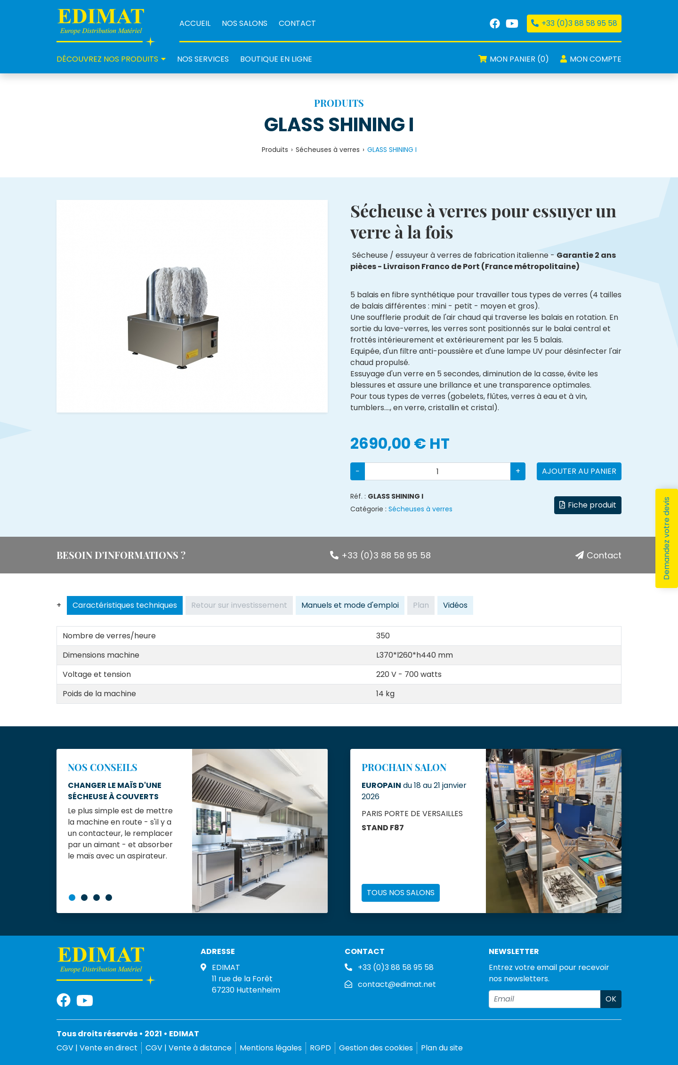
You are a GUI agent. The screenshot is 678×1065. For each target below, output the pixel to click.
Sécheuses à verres (328, 149)
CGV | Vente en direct (96, 1047)
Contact (297, 23)
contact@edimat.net (397, 984)
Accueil (194, 23)
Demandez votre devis (666, 538)
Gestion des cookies (376, 1047)
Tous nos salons (401, 892)
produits (111, 59)
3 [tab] (96, 897)
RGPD (320, 1047)
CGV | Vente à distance (188, 1047)
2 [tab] (84, 897)
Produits (275, 149)
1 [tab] (72, 897)
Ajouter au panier (579, 471)
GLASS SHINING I (339, 124)
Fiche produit (587, 505)
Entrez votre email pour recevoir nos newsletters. (549, 973)
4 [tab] (109, 897)
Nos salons (244, 23)
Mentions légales (271, 1047)
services (203, 59)
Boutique (276, 59)
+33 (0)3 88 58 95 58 (380, 555)
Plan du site (442, 1047)
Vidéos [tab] (455, 605)
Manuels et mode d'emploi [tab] (350, 605)
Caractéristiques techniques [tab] (125, 605)
